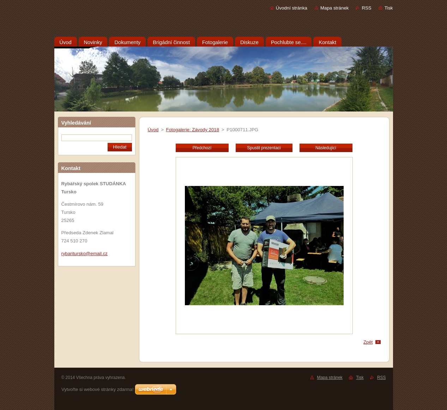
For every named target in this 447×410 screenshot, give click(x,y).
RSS (366, 8)
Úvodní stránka (291, 8)
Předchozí (202, 147)
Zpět (368, 342)
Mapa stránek (334, 8)
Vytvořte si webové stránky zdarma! (97, 389)
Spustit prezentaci (264, 147)
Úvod (153, 129)
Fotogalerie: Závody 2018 (192, 129)
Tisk (389, 8)
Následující (325, 147)
